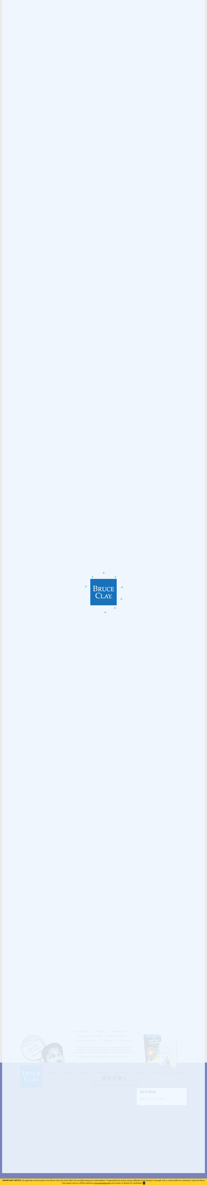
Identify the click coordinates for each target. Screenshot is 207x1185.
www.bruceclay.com (102, 1183)
